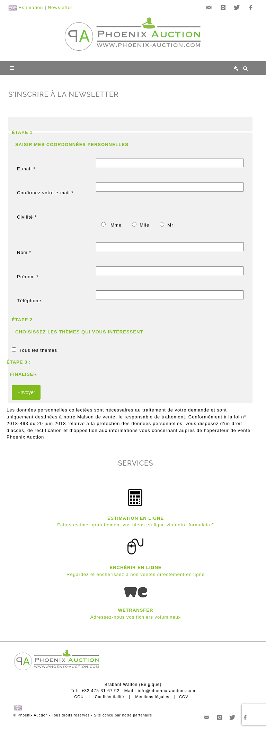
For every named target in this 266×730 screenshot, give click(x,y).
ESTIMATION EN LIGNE (135, 518)
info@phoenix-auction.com (166, 690)
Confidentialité (109, 697)
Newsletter (60, 7)
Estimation (31, 7)
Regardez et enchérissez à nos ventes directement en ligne (135, 574)
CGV (183, 697)
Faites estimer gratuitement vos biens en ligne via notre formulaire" (135, 524)
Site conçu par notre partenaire (123, 715)
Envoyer (26, 392)
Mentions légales (152, 697)
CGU (78, 697)
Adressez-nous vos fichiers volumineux (135, 617)
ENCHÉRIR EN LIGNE (136, 567)
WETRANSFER (135, 610)
